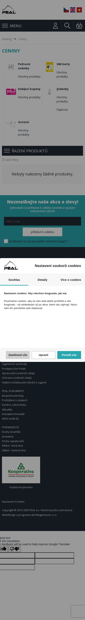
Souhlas (14, 279)
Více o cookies (70, 279)
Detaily (42, 279)
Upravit (43, 355)
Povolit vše (69, 355)
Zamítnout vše (17, 355)
